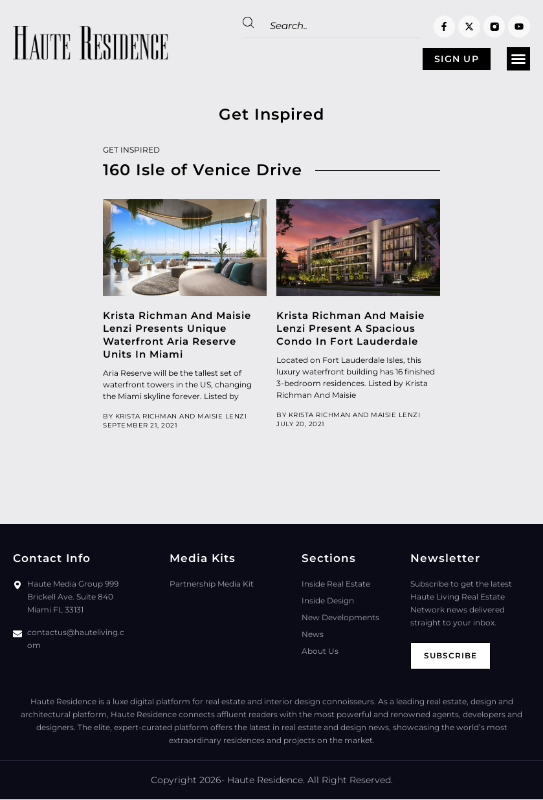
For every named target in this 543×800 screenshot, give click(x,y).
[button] (518, 59)
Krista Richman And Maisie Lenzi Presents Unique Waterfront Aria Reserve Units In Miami (177, 335)
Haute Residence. (266, 780)
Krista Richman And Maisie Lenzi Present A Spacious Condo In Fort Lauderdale (350, 329)
